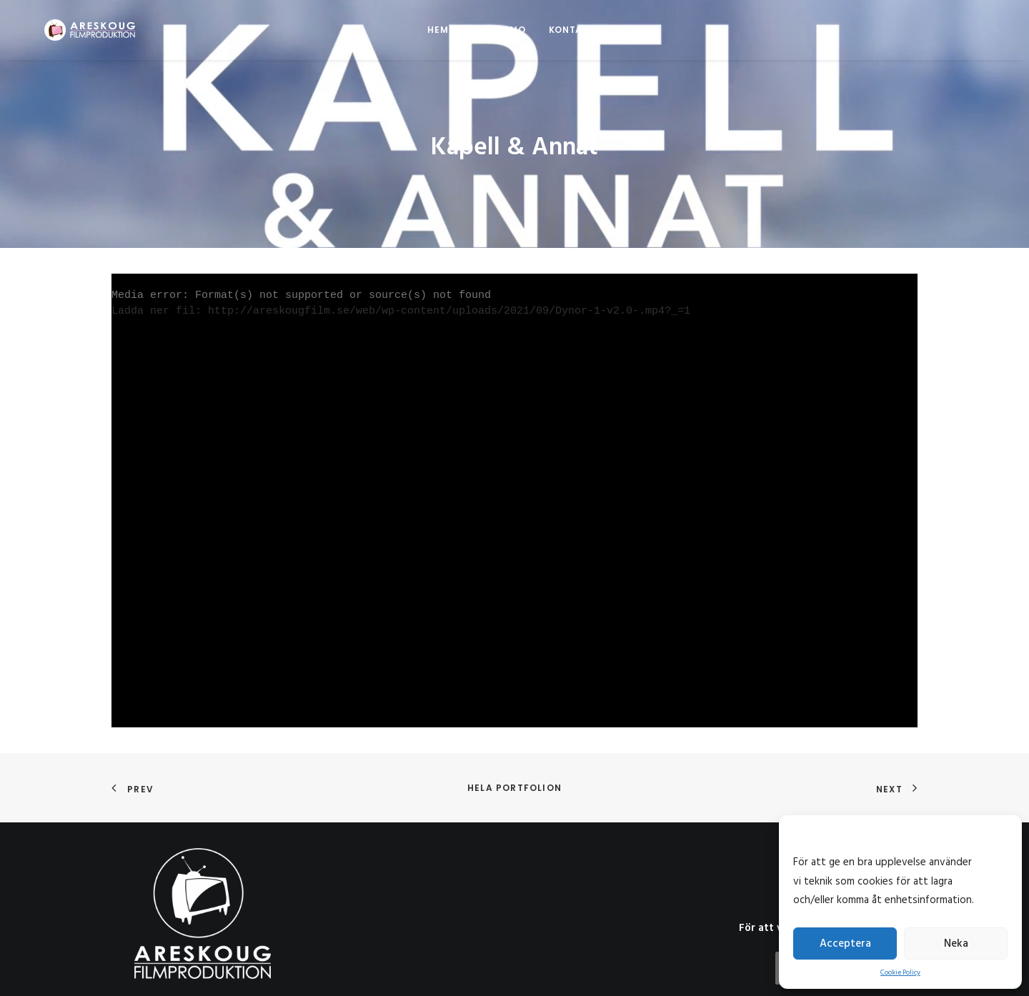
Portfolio (498, 30)
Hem (437, 30)
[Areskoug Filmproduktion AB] (71, 30)
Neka (956, 943)
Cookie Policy (900, 972)
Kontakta (575, 30)
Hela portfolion (514, 763)
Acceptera (845, 943)
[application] (514, 476)
